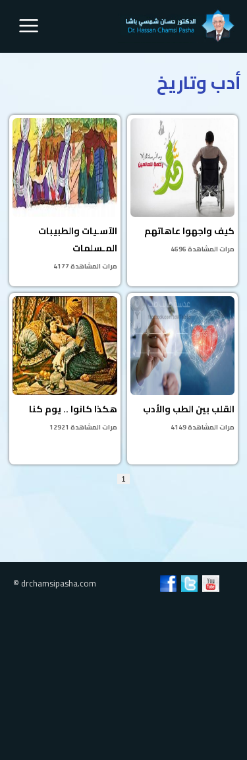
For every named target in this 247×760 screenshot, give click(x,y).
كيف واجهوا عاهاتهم (182, 186)
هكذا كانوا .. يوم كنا (65, 364)
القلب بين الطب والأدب (182, 364)
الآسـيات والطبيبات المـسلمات (65, 195)
